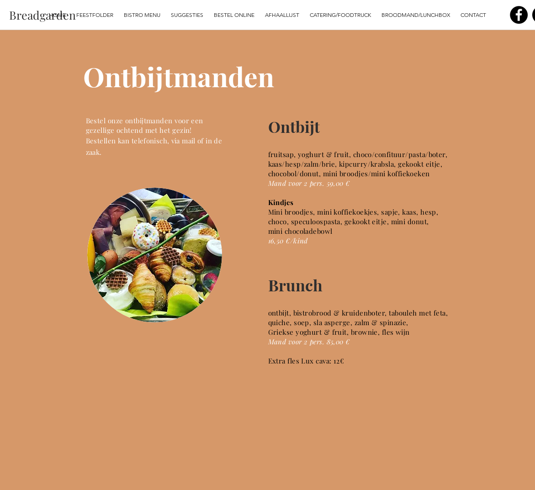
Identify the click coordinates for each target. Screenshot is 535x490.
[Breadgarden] (42, 15)
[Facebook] (519, 15)
